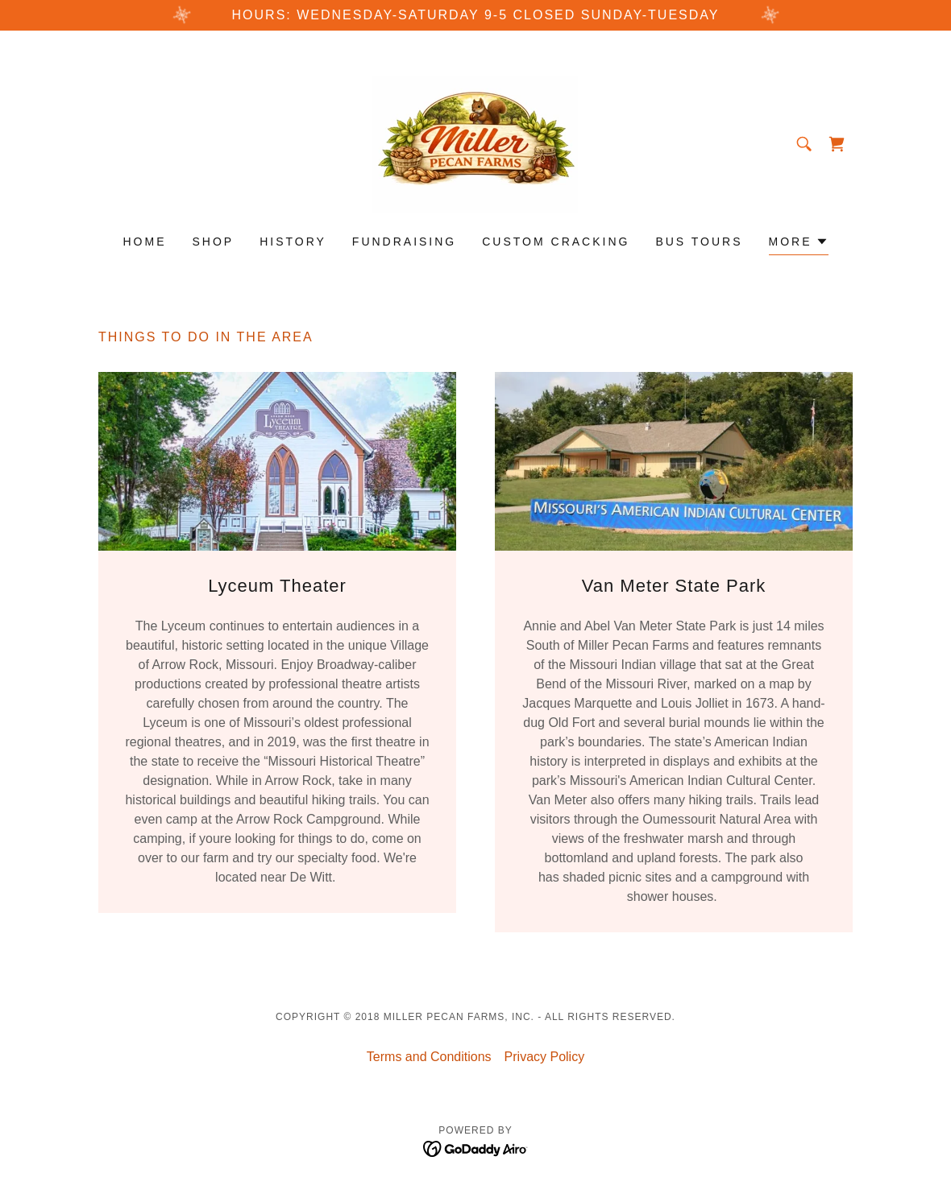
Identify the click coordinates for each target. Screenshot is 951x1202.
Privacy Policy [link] (545, 1057)
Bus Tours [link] (698, 241)
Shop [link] (213, 241)
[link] (475, 143)
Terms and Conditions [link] (429, 1057)
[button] (798, 243)
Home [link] (144, 241)
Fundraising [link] (404, 241)
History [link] (293, 241)
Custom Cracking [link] (555, 241)
